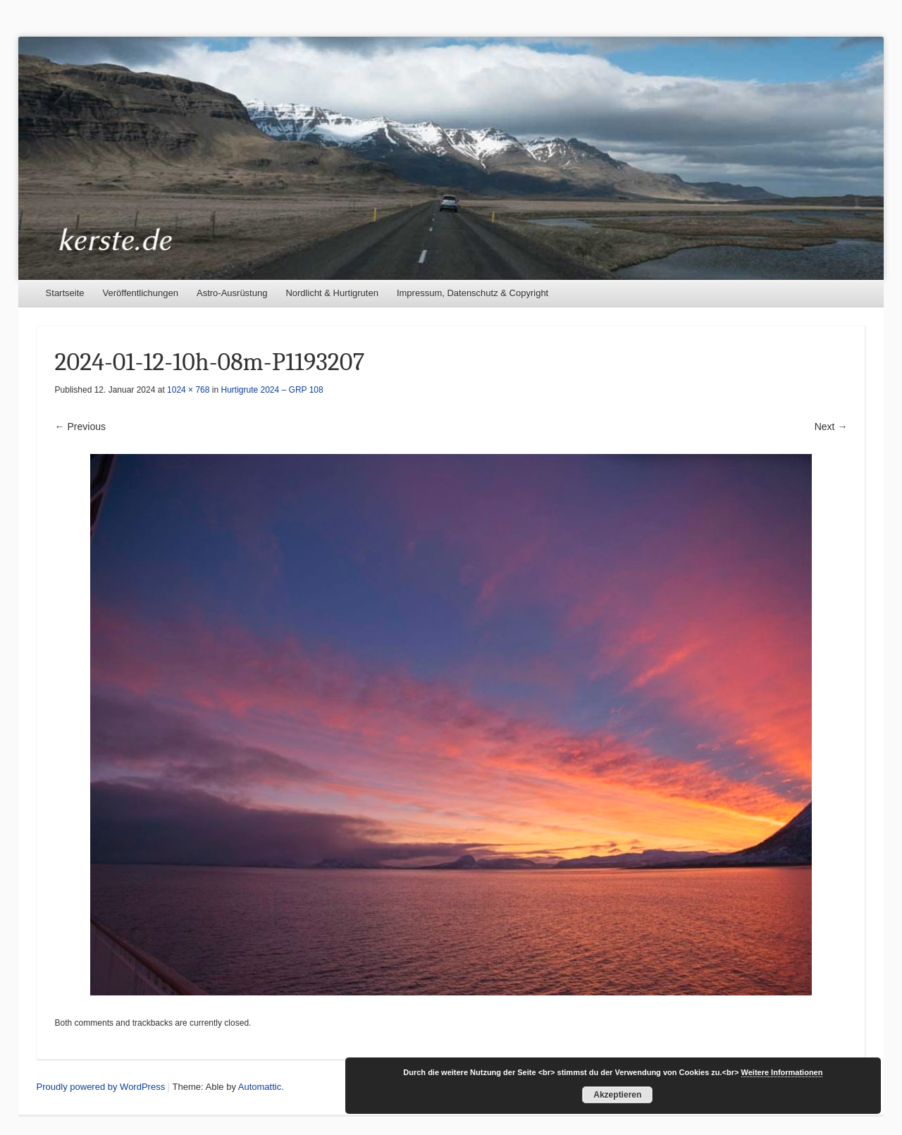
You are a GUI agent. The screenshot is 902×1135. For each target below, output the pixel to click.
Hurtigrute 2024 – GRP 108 (272, 390)
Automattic (259, 1086)
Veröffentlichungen (140, 293)
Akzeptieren (617, 1095)
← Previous (80, 426)
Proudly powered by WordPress (101, 1086)
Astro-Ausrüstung (232, 293)
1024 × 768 (188, 390)
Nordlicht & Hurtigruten (331, 293)
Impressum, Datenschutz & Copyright (472, 293)
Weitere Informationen (782, 1072)
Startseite (65, 293)
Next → (831, 426)
